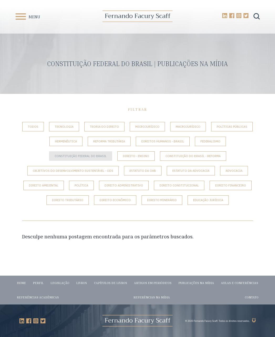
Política (81, 185)
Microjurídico (147, 127)
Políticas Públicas (232, 127)
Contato (251, 297)
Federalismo (210, 141)
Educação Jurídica (208, 200)
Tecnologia (64, 127)
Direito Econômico (115, 200)
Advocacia (234, 171)
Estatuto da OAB (142, 171)
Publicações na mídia (196, 283)
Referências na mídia (151, 297)
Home (21, 283)
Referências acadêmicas (38, 297)
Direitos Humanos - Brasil (162, 141)
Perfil (38, 283)
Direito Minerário (162, 200)
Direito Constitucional (179, 185)
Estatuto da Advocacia (190, 171)
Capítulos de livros (110, 283)
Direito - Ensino (136, 156)
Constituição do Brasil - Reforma (193, 156)
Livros (81, 283)
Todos (33, 127)
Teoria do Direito (104, 127)
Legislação (59, 283)
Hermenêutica (66, 141)
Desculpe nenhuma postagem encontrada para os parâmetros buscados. (108, 236)
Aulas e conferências (239, 283)
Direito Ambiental (43, 185)
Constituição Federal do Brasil (81, 156)
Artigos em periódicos (153, 283)
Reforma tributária (109, 141)
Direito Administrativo (124, 185)
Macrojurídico (188, 127)
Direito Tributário (67, 200)
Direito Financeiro (230, 185)
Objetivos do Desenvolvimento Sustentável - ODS (73, 171)
